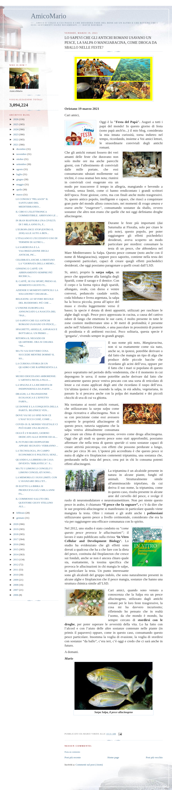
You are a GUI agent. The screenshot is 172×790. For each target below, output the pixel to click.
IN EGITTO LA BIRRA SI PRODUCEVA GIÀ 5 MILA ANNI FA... (35, 490)
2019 (16, 529)
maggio (20, 184)
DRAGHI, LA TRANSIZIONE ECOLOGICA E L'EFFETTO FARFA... (32, 397)
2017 (16, 539)
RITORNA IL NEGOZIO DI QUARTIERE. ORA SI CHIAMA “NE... (34, 342)
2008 (16, 584)
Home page (113, 757)
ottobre (20, 159)
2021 (16, 144)
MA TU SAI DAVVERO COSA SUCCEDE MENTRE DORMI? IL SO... (35, 354)
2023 (16, 134)
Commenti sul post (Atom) (89, 764)
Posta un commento (72, 752)
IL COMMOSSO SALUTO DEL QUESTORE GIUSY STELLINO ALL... (34, 502)
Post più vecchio (154, 757)
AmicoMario (48, 16)
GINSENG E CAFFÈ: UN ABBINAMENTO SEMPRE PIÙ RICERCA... (34, 272)
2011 (16, 569)
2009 (16, 579)
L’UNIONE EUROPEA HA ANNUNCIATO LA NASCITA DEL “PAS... (36, 311)
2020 (16, 524)
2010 (16, 574)
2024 (16, 129)
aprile (19, 189)
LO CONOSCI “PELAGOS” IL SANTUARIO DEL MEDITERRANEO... (32, 203)
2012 (16, 564)
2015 (16, 549)
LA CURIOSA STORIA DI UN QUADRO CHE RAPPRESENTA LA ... (36, 367)
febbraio (21, 512)
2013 (16, 559)
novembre (21, 154)
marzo (19, 194)
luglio (19, 174)
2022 (16, 139)
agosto (20, 169)
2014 (16, 554)
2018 (16, 534)
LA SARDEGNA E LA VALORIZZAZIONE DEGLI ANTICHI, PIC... (32, 251)
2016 (16, 544)
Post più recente (73, 757)
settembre (21, 164)
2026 (16, 119)
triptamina (120, 471)
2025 (16, 124)
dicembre (21, 149)
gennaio (20, 517)
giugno (20, 179)
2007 (16, 589)
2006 (16, 594)
